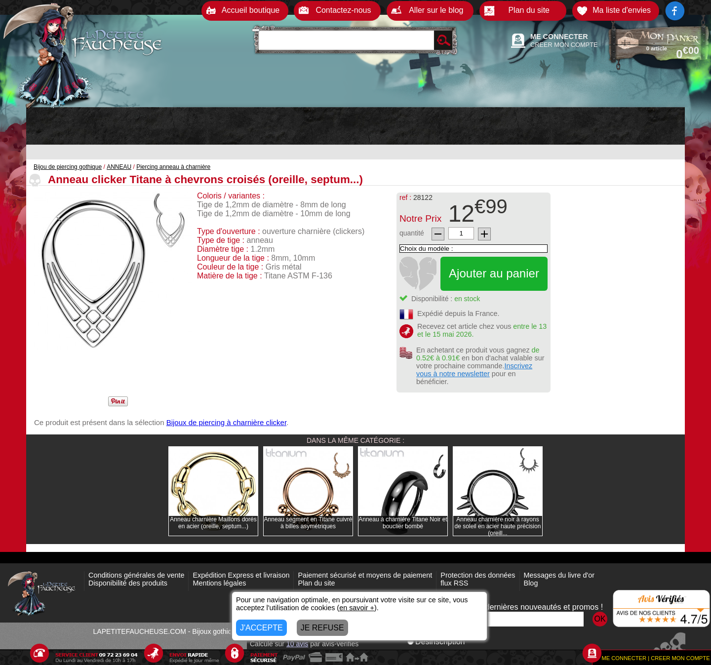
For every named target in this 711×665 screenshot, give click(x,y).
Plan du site (316, 583)
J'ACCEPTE (261, 628)
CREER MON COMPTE (564, 44)
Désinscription (436, 641)
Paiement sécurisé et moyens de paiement (365, 575)
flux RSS (454, 583)
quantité (411, 233)
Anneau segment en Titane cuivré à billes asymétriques (308, 523)
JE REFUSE (322, 628)
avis (297, 644)
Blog (531, 583)
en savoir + (356, 608)
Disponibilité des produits (127, 583)
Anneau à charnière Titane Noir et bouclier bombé (402, 523)
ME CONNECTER (559, 36)
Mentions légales (219, 583)
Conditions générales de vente (136, 575)
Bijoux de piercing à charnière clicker (226, 422)
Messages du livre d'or (559, 575)
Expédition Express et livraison (241, 575)
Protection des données (477, 575)
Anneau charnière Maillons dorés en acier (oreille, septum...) (213, 523)
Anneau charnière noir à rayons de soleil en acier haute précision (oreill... (498, 526)
